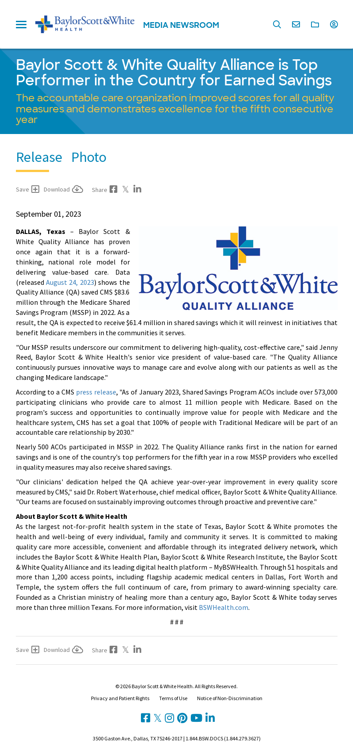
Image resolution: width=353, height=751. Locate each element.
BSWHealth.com (223, 607)
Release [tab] (39, 157)
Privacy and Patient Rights (120, 698)
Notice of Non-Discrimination (229, 698)
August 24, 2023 (70, 282)
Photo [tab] (88, 157)
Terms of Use (173, 698)
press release (96, 391)
